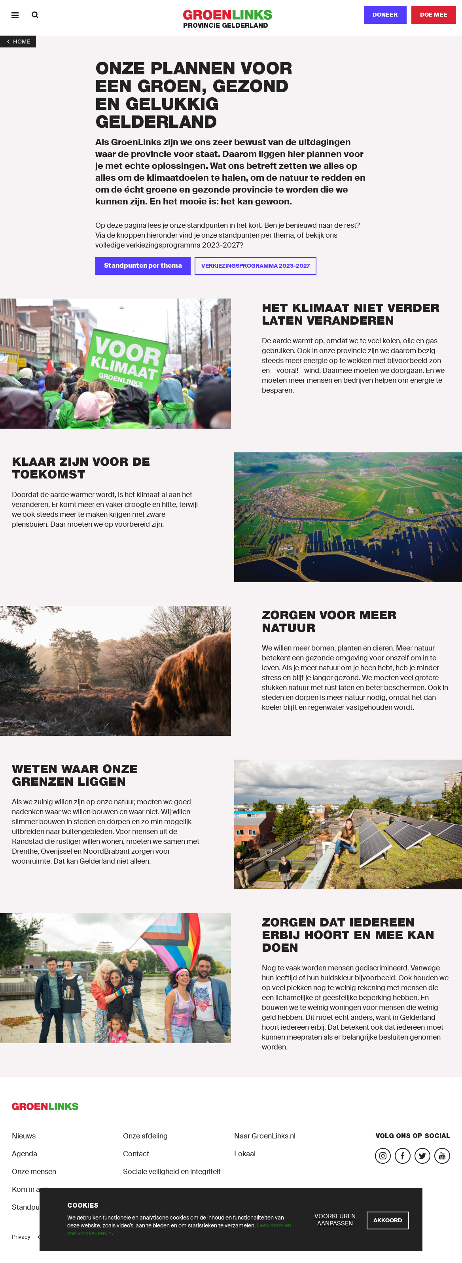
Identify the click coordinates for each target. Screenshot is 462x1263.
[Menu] (15, 15)
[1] (18, 41)
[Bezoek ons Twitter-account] (422, 1156)
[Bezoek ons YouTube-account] (442, 1156)
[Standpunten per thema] (143, 266)
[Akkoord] (388, 1220)
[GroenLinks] (231, 15)
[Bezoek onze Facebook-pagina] (403, 1156)
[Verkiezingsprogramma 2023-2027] (255, 266)
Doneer (385, 14)
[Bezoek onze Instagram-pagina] (383, 1156)
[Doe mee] (433, 15)
